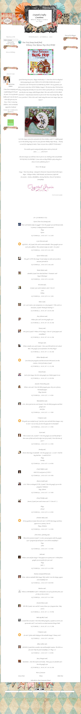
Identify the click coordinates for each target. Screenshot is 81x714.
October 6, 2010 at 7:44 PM (42, 549)
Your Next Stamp (51, 95)
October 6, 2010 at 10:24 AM (42, 337)
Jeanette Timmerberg (40, 384)
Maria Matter (40, 270)
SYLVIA (43, 152)
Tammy (40, 328)
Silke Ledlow (40, 644)
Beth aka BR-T (40, 617)
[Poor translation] (42, 689)
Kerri (40, 432)
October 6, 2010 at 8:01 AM (42, 250)
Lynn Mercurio (40, 241)
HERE (52, 45)
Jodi (40, 554)
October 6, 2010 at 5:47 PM (42, 492)
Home (41, 676)
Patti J (41, 302)
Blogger (73, 35)
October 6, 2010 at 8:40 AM (42, 279)
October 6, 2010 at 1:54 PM (42, 395)
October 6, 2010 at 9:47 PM (42, 597)
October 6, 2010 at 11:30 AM (42, 352)
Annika (40, 449)
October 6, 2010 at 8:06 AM (42, 265)
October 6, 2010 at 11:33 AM (42, 366)
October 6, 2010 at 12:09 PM (42, 378)
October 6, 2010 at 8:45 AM (42, 296)
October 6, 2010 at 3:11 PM (42, 444)
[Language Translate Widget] (11, 40)
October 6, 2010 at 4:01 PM (42, 475)
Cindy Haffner (41, 469)
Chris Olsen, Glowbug (40, 535)
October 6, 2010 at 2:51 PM (42, 427)
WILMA (40, 285)
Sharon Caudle (41, 481)
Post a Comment (40, 673)
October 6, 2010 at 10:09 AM (42, 311)
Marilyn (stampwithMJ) (40, 574)
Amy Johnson (40, 316)
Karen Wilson (41, 256)
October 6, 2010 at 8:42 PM (42, 568)
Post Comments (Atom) (44, 680)
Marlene (40, 588)
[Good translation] (37, 689)
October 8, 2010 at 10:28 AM (42, 667)
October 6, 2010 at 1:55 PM (42, 412)
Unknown (41, 418)
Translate (10, 44)
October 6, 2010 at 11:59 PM (42, 612)
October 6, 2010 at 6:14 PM (42, 512)
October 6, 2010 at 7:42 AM (42, 236)
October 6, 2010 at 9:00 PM (42, 583)
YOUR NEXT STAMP (35, 85)
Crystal (11, 84)
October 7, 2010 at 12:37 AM (42, 626)
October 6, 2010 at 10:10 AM (42, 323)
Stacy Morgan (41, 658)
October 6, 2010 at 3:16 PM (42, 463)
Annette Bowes (40, 603)
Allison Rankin (40, 357)
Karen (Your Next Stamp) (40, 221)
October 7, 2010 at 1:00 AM (42, 638)
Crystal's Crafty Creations (39, 16)
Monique (40, 343)
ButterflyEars (40, 401)
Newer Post (21, 676)
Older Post (60, 676)
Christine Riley (40, 518)
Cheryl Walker (41, 498)
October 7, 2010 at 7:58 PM (42, 653)
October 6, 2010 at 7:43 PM (42, 529)
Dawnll (40, 372)
